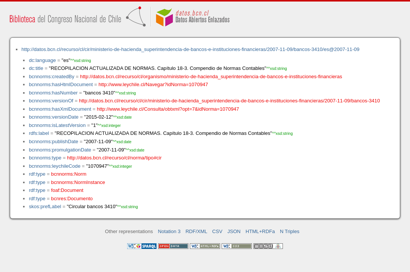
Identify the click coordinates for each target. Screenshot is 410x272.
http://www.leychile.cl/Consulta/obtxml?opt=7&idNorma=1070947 (168, 109)
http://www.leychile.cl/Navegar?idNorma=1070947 (153, 84)
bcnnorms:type (45, 158)
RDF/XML (196, 231)
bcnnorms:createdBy (51, 76)
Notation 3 (169, 231)
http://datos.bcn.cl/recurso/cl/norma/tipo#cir (114, 158)
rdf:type (37, 174)
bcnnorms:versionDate (53, 117)
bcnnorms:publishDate (53, 141)
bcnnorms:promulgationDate (60, 150)
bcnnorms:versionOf (51, 101)
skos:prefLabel (45, 206)
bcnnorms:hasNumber (53, 93)
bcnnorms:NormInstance (78, 182)
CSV (217, 231)
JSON (234, 231)
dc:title (36, 68)
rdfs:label (39, 133)
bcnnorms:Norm (68, 174)
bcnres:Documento (72, 198)
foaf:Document (67, 190)
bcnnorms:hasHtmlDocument (61, 84)
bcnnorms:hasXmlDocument (60, 109)
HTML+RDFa (260, 231)
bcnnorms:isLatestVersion (57, 125)
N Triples (290, 231)
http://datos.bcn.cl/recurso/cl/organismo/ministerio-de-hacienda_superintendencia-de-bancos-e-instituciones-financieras (211, 76)
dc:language (42, 60)
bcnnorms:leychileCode (54, 166)
